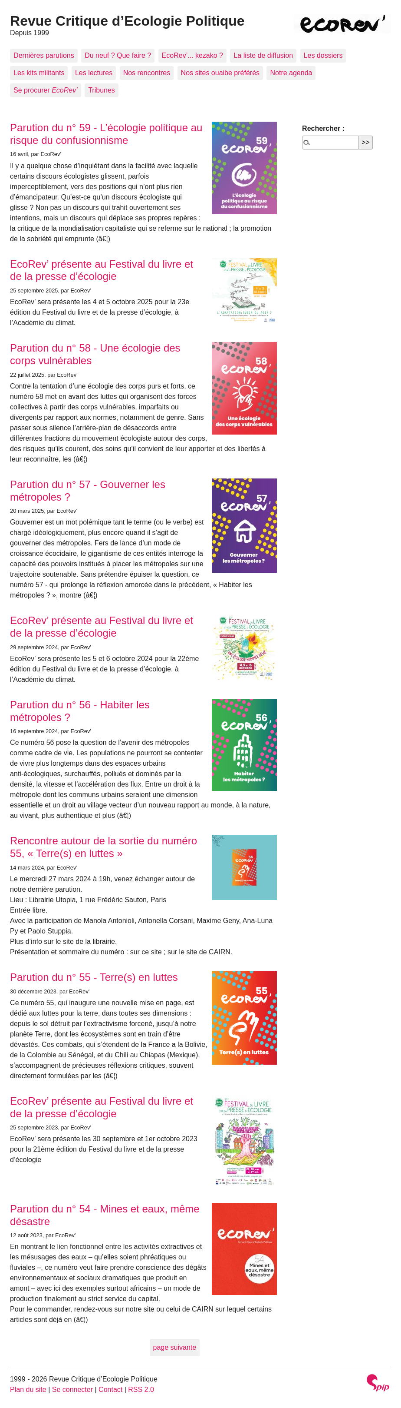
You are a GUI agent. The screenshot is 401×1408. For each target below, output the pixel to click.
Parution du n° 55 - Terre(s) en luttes (94, 977)
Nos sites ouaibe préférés (220, 72)
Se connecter (72, 1389)
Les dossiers (323, 55)
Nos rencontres (147, 72)
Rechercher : (323, 128)
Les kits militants (38, 72)
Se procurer (45, 90)
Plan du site (28, 1389)
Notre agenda (291, 72)
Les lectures (93, 72)
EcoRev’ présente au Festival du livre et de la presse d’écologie (101, 270)
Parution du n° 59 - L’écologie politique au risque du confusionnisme (106, 134)
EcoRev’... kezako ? (192, 55)
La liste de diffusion (263, 55)
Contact (110, 1389)
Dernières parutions (43, 55)
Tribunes (101, 90)
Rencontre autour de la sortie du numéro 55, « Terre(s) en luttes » (103, 847)
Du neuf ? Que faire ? (118, 55)
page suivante (175, 1347)
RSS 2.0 (141, 1389)
